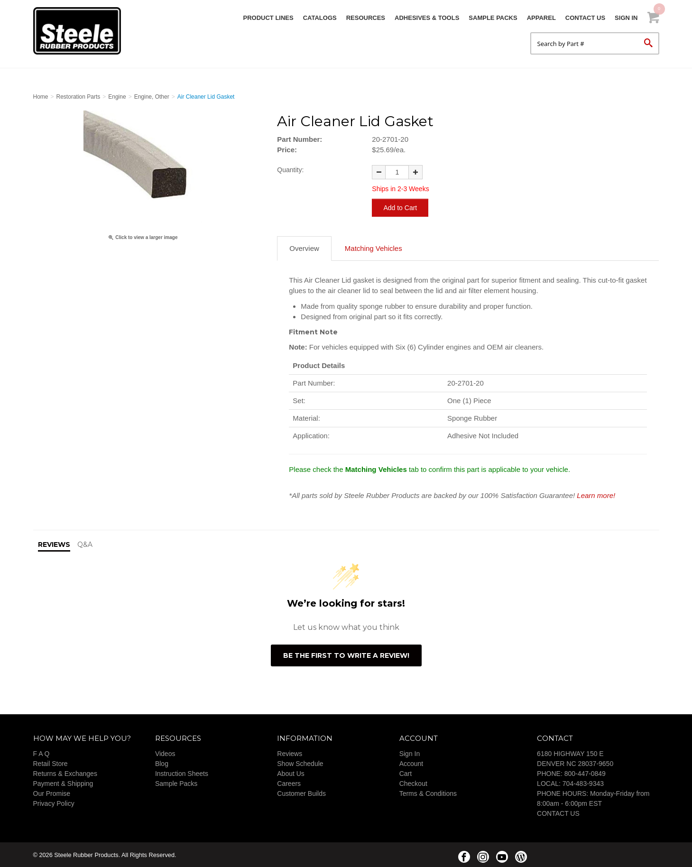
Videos (165, 753)
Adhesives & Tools (427, 17)
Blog (161, 763)
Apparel (541, 17)
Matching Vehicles (373, 248)
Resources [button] (365, 17)
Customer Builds (301, 793)
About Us (290, 773)
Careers (289, 783)
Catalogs (320, 17)
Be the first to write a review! (346, 655)
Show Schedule (300, 763)
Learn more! (596, 495)
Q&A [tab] (84, 544)
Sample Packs (493, 17)
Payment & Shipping (63, 783)
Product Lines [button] (268, 17)
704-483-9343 (583, 783)
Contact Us (585, 17)
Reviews (289, 753)
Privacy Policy (53, 803)
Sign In (626, 17)
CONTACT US (558, 813)
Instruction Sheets (181, 773)
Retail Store (50, 763)
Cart (405, 773)
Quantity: (290, 170)
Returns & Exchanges (65, 773)
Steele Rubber (80, 31)
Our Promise (52, 793)
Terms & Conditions (428, 793)
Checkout (413, 783)
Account (411, 763)
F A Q (41, 753)
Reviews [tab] (54, 544)
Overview (304, 248)
